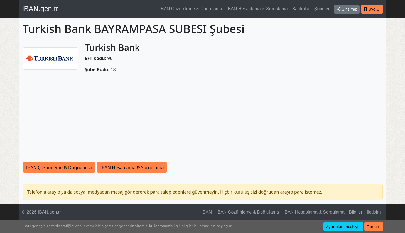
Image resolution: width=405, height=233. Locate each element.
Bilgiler (355, 212)
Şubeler (322, 8)
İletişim (374, 212)
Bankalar (301, 8)
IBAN (207, 212)
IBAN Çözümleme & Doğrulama (190, 8)
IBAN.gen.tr (40, 8)
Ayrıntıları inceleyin (343, 226)
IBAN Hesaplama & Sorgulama (257, 8)
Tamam (374, 226)
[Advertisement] (203, 120)
